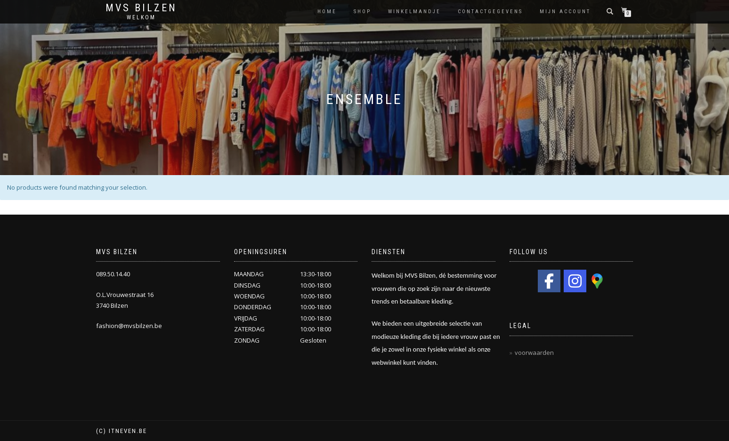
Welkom (141, 17)
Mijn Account (565, 11)
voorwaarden (534, 352)
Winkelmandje (414, 11)
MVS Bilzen (141, 8)
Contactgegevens (490, 11)
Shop (362, 11)
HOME (327, 11)
